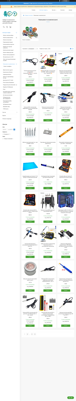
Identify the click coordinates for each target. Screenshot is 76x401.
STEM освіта (5, 108)
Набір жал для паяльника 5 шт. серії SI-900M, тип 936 (30, 143)
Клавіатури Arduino (7, 74)
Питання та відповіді (7, 118)
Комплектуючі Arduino (8, 72)
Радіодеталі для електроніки (9, 84)
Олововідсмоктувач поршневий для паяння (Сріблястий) (48, 177)
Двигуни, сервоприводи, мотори (8, 77)
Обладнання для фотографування (6, 98)
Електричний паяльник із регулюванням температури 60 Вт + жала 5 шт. (30, 245)
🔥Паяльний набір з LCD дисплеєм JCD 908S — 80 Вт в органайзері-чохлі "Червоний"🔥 (48, 72)
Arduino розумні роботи (8, 37)
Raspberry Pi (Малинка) (8, 87)
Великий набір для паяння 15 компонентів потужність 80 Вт (65, 177)
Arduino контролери (7, 39)
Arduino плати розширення (8, 54)
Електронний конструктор (8, 44)
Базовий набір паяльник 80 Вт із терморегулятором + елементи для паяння (30, 211)
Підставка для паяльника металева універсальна (47, 143)
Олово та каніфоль (7, 66)
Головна (33, 10)
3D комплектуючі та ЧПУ (8, 57)
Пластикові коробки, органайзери (7, 101)
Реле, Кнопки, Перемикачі (8, 82)
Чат (70, 397)
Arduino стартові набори (8, 35)
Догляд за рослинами (7, 95)
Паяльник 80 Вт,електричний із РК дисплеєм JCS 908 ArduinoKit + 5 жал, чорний (30, 314)
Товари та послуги (29, 15)
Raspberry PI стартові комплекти (7, 47)
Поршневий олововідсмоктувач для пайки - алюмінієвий (65, 143)
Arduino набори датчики (8, 52)
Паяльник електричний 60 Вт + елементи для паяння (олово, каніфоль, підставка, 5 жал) (65, 72)
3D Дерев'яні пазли (7, 104)
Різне (4, 89)
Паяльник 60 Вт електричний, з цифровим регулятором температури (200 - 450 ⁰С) (47, 280)
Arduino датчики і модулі (8, 50)
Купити (30, 85)
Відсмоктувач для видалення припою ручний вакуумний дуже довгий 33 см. (66, 280)
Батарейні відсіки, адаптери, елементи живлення (9, 92)
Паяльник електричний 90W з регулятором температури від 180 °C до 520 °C (66, 314)
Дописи (70, 10)
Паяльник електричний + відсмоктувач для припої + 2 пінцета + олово (66, 108)
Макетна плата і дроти (8, 69)
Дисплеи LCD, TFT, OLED (8, 80)
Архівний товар (6, 106)
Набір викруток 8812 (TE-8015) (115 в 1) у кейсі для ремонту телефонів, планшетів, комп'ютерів (65, 211)
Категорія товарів (6, 32)
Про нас (4, 112)
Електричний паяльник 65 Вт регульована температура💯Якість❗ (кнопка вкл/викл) (30, 72)
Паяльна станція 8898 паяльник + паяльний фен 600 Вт (48, 211)
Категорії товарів (43, 10)
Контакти (63, 10)
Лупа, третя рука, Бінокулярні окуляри (9, 60)
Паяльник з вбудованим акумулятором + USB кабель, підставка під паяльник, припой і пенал (66, 245)
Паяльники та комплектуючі (9, 64)
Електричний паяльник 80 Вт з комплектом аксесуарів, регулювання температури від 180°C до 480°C (47, 314)
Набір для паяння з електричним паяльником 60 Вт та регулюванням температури (48, 245)
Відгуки (4, 115)
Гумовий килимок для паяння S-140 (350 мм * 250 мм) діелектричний (30, 177)
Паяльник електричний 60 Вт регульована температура (48, 108)
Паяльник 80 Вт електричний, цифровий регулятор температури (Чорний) (30, 108)
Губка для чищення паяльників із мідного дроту (30, 279)
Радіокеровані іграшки (8, 42)
